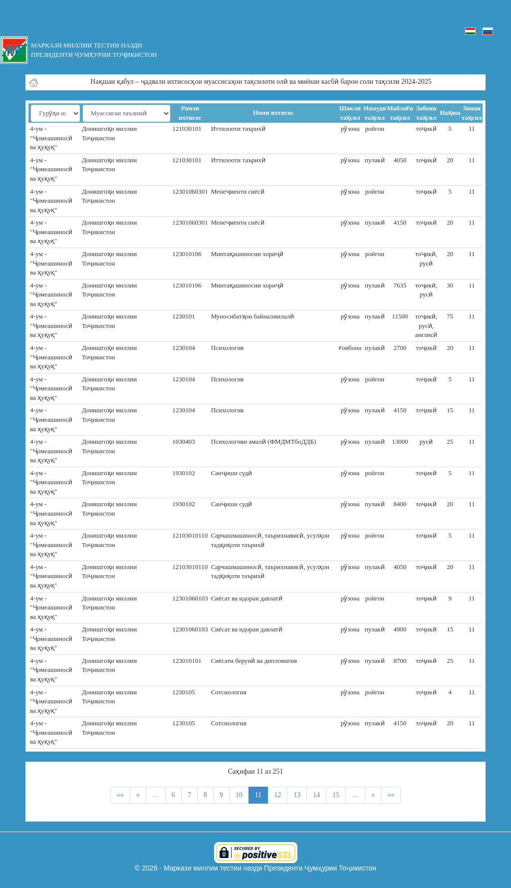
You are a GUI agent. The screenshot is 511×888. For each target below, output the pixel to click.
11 (258, 795)
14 (316, 795)
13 (296, 795)
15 (335, 795)
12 (277, 795)
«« (120, 795)
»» (390, 795)
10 (239, 795)
